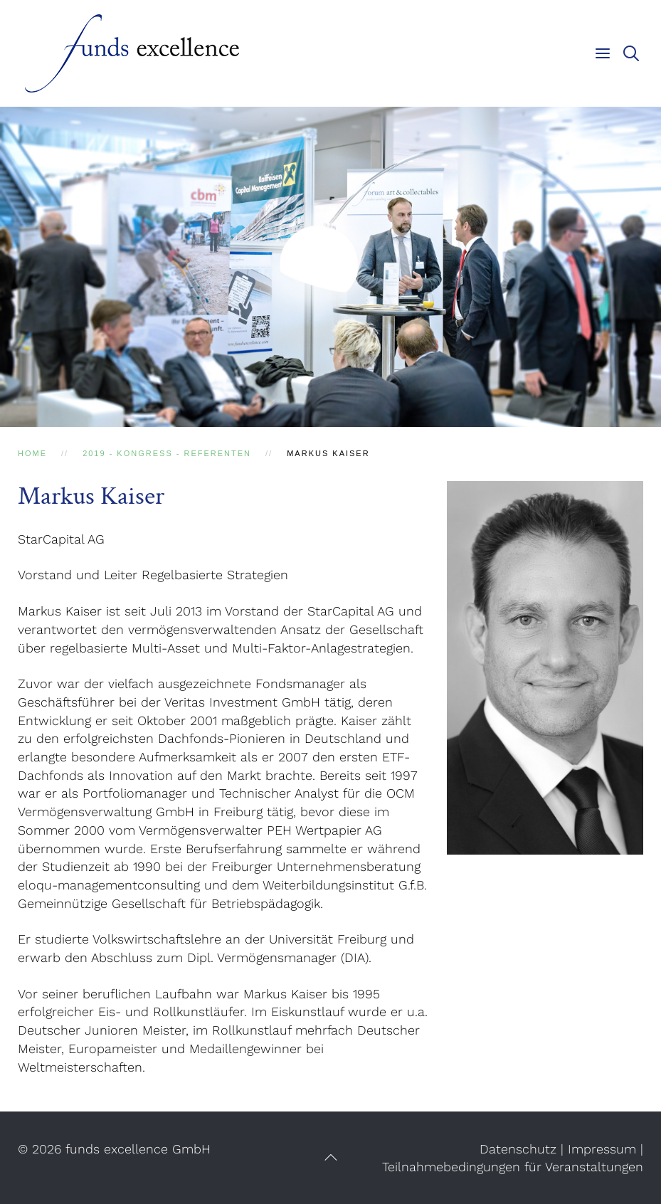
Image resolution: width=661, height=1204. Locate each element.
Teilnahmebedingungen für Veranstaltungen (512, 1166)
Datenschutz (518, 1148)
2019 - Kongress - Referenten (167, 453)
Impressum (602, 1148)
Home (32, 453)
